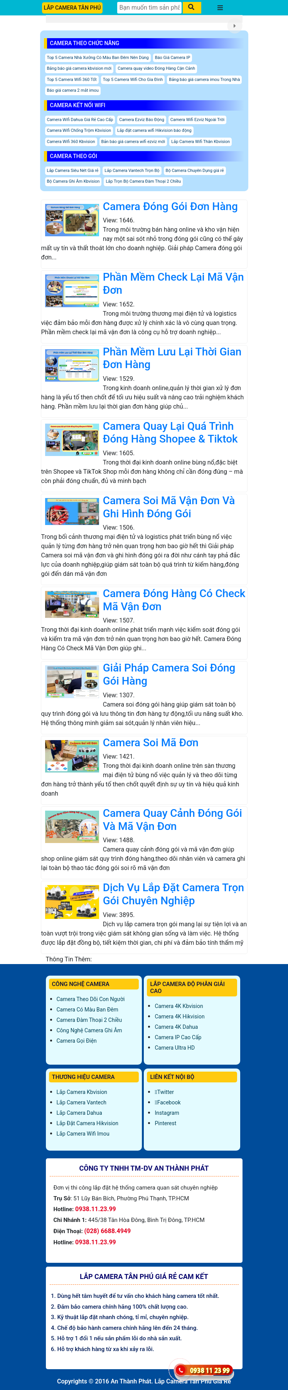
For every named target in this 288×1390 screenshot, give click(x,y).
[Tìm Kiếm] (149, 7)
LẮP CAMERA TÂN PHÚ (72, 8)
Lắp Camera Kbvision (82, 1092)
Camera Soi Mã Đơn (151, 742)
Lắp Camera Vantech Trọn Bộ (131, 170)
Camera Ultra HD (175, 1048)
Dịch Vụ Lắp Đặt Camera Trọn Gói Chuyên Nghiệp (173, 894)
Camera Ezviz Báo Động (141, 119)
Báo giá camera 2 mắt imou (73, 90)
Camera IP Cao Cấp (178, 1037)
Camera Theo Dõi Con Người (91, 999)
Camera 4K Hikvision (179, 1016)
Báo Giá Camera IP (172, 57)
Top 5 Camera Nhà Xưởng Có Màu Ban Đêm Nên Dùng (98, 57)
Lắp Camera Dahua (79, 1113)
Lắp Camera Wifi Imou (83, 1134)
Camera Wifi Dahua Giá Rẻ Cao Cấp (80, 119)
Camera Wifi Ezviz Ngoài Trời (197, 119)
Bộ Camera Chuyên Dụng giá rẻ (195, 170)
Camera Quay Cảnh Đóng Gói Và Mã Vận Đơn (172, 820)
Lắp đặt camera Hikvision (88, 1123)
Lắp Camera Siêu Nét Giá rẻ (73, 170)
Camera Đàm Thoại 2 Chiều (89, 1020)
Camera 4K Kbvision (179, 1006)
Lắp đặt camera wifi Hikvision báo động (154, 130)
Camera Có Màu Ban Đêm (87, 1009)
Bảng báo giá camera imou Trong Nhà (204, 79)
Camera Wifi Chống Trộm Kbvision (79, 130)
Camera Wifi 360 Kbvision (71, 141)
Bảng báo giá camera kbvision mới (79, 68)
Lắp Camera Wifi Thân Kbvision (200, 141)
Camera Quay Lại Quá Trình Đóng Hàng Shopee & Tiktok (170, 433)
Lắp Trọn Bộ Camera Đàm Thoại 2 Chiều (143, 181)
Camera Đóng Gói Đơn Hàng (170, 206)
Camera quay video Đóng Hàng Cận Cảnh (156, 68)
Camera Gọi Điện (77, 1041)
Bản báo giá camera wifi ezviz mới (133, 141)
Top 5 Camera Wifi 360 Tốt (72, 79)
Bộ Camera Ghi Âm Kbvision (73, 181)
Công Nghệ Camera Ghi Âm (89, 1030)
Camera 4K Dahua (176, 1027)
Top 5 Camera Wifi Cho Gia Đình (133, 79)
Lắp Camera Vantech (81, 1102)
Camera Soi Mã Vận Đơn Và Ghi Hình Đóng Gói (169, 507)
